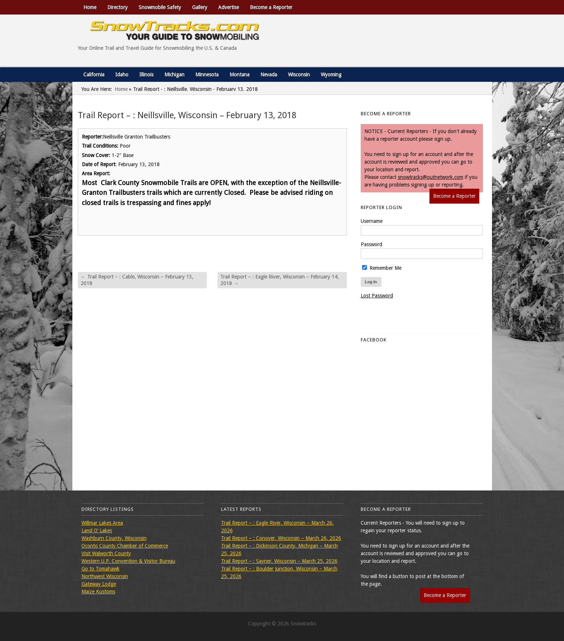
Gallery (199, 7)
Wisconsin (299, 74)
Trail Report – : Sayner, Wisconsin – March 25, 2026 (279, 561)
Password (371, 244)
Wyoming (331, 74)
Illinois (146, 74)
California (93, 74)
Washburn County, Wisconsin (114, 538)
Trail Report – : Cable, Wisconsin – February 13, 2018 (137, 280)
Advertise (228, 7)
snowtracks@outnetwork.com (430, 177)
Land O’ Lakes (96, 530)
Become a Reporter (271, 7)
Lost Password (377, 296)
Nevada (268, 74)
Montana (239, 74)
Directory (117, 7)
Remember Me (381, 268)
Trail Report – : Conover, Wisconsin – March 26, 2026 (281, 538)
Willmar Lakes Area (102, 523)
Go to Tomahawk (100, 569)
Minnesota (207, 74)
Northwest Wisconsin (104, 576)
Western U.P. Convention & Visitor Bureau (128, 561)
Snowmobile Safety (160, 7)
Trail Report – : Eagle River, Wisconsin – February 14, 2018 (279, 280)
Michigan (174, 74)
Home (89, 7)
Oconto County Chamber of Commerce (124, 546)
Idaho (121, 74)
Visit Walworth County (106, 553)
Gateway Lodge (98, 584)
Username (372, 221)
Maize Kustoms (98, 591)
